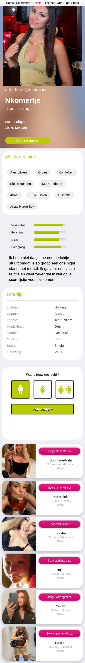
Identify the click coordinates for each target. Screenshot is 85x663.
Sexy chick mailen (59, 524)
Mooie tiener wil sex (59, 487)
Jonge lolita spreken (59, 597)
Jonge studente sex (59, 451)
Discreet (49, 3)
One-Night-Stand (68, 3)
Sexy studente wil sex (59, 633)
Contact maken (27, 140)
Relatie (36, 3)
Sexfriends (23, 3)
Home (10, 3)
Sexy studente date (59, 560)
